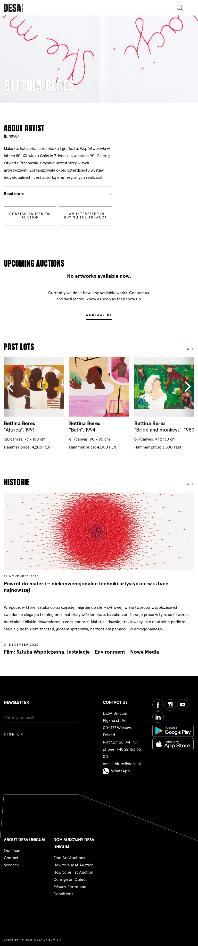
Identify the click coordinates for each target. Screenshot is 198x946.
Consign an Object (70, 879)
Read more (14, 194)
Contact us (99, 315)
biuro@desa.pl (128, 764)
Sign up (14, 734)
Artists (35, 28)
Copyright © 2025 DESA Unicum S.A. (33, 940)
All (190, 349)
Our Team (12, 851)
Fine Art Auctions (69, 858)
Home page (14, 28)
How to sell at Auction (73, 872)
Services (11, 865)
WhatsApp (116, 771)
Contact (11, 858)
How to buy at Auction (73, 865)
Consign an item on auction (30, 216)
